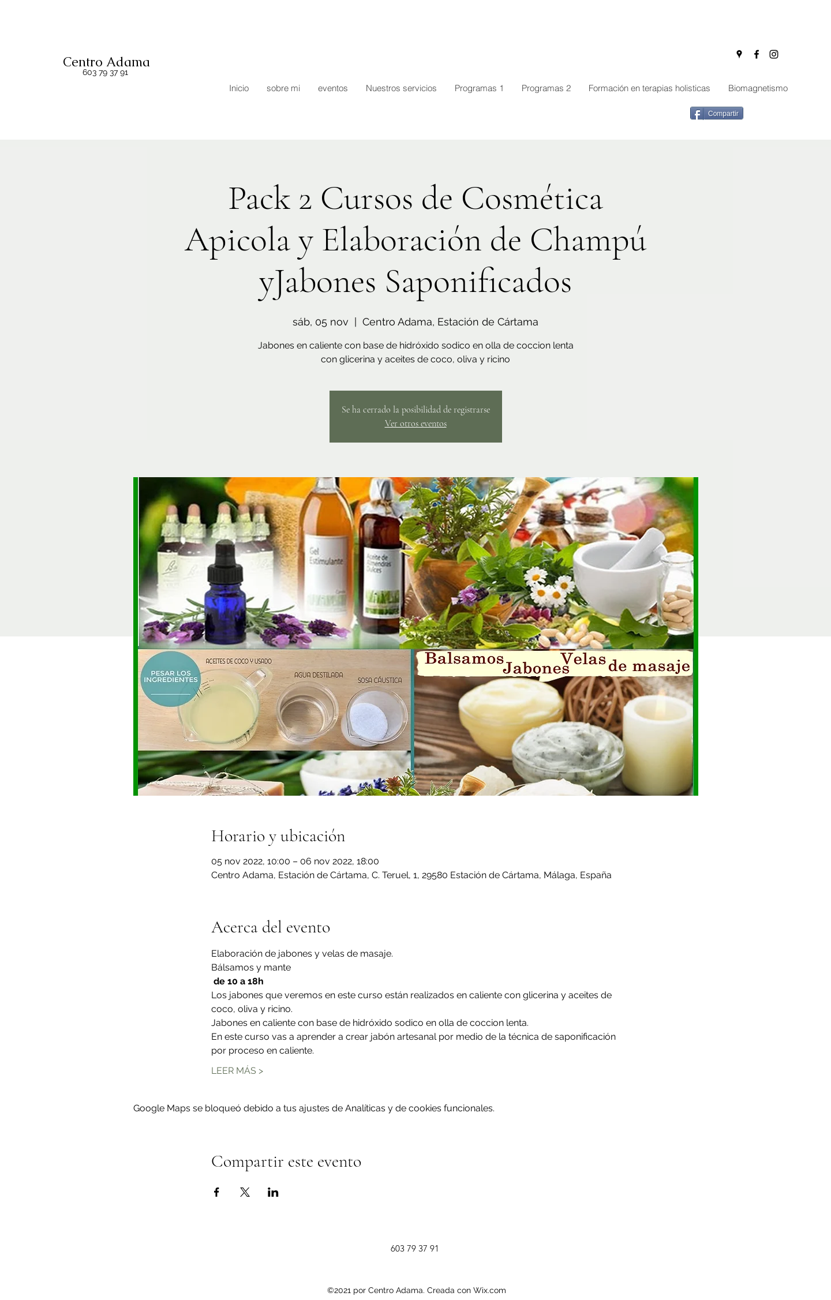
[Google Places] (739, 54)
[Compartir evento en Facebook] (216, 1192)
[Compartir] (716, 113)
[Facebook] (756, 54)
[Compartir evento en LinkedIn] (273, 1192)
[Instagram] (774, 54)
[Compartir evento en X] (244, 1192)
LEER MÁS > (237, 1070)
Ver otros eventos (416, 423)
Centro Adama (106, 62)
